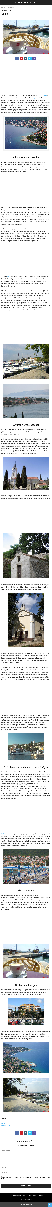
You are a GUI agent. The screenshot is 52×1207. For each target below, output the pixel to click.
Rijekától (36, 98)
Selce (10, 10)
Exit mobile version (26, 1205)
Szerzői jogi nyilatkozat (14, 1195)
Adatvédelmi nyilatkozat (29, 1195)
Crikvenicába (5, 834)
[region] (26, 78)
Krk (8, 276)
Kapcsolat (41, 1195)
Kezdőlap (3, 7)
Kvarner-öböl (11, 7)
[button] (4, 2)
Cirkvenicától (42, 95)
